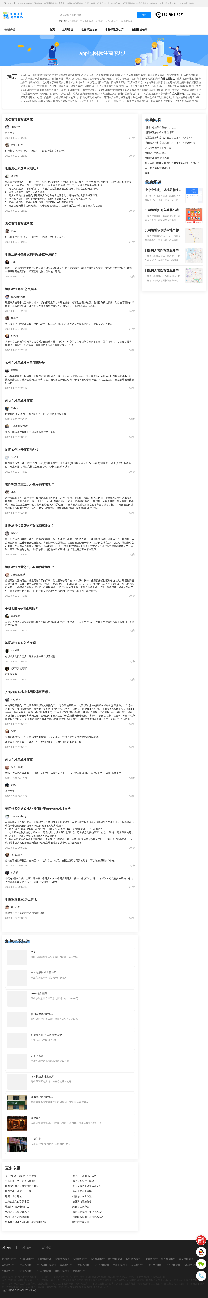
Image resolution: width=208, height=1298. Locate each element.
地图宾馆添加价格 (82, 1201)
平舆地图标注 (173, 1264)
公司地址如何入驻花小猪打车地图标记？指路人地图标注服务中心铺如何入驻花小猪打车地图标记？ (163, 210)
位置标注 (74, 21)
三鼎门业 (36, 1138)
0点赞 (132, 138)
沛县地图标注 (84, 1264)
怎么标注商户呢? (81, 1206)
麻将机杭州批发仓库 (42, 1076)
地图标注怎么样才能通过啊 (159, 132)
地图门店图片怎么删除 (17, 1216)
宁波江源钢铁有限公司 (43, 972)
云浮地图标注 (26, 1270)
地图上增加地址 (13, 1196)
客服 (147, 173)
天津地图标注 (26, 1258)
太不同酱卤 (37, 1055)
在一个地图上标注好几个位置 (20, 1176)
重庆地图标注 (186, 1258)
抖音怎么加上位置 (82, 1196)
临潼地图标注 (62, 1270)
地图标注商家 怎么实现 (157, 158)
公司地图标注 (126, 21)
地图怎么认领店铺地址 (17, 1211)
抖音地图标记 (86, 21)
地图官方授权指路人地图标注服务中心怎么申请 (170, 142)
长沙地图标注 (133, 1258)
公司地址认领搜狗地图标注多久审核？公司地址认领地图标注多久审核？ (163, 230)
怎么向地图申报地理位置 (158, 147)
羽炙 (33, 951)
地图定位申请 (9, 1280)
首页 (52, 29)
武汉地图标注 (115, 1258)
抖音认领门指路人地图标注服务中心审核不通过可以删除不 (176, 163)
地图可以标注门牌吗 (83, 1181)
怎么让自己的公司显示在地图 (20, 1181)
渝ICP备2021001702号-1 (97, 1287)
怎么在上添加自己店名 (84, 1176)
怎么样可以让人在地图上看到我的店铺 (25, 1222)
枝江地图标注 (191, 1264)
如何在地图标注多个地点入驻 (87, 1211)
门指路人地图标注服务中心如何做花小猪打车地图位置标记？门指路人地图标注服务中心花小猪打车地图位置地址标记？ (163, 251)
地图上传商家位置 (43, 1280)
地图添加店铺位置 (81, 1280)
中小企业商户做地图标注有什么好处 (163, 190)
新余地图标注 (120, 1264)
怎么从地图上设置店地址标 (86, 1186)
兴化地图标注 (102, 1264)
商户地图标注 (111, 21)
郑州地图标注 (97, 1258)
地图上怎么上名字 (82, 1191)
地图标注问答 (153, 1280)
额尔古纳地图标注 (46, 1264)
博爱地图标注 (155, 1264)
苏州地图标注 (62, 1258)
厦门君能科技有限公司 (43, 1014)
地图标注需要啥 (80, 1222)
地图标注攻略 (137, 1280)
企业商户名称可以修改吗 (158, 168)
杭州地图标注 (80, 1258)
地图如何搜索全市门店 (17, 1206)
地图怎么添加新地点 (155, 153)
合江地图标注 (44, 1270)
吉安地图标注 (138, 1264)
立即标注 (67, 29)
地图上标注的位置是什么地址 (160, 127)
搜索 (144, 15)
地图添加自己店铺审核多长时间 (22, 1186)
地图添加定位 (121, 1280)
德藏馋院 (36, 1118)
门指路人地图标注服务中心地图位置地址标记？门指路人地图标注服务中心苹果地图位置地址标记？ (163, 271)
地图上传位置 (62, 1280)
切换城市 (12, 3)
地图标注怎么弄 (114, 29)
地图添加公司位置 (102, 1280)
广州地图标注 (151, 1258)
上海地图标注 (44, 1258)
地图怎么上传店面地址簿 (18, 1191)
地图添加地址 (192, 1280)
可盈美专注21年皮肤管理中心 (47, 1034)
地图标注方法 (89, 29)
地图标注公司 (139, 29)
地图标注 (99, 21)
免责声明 (178, 1280)
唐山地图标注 (26, 1264)
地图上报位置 (25, 1280)
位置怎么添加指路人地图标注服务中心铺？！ (169, 137)
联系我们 (167, 1280)
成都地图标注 (9, 1264)
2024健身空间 (39, 993)
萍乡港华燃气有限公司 (43, 1097)
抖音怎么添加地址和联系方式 (87, 1216)
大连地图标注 (67, 1264)
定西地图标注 (80, 1270)
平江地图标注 (9, 1270)
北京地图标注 (9, 1258)
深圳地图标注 (168, 1258)
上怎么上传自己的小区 (17, 1201)
